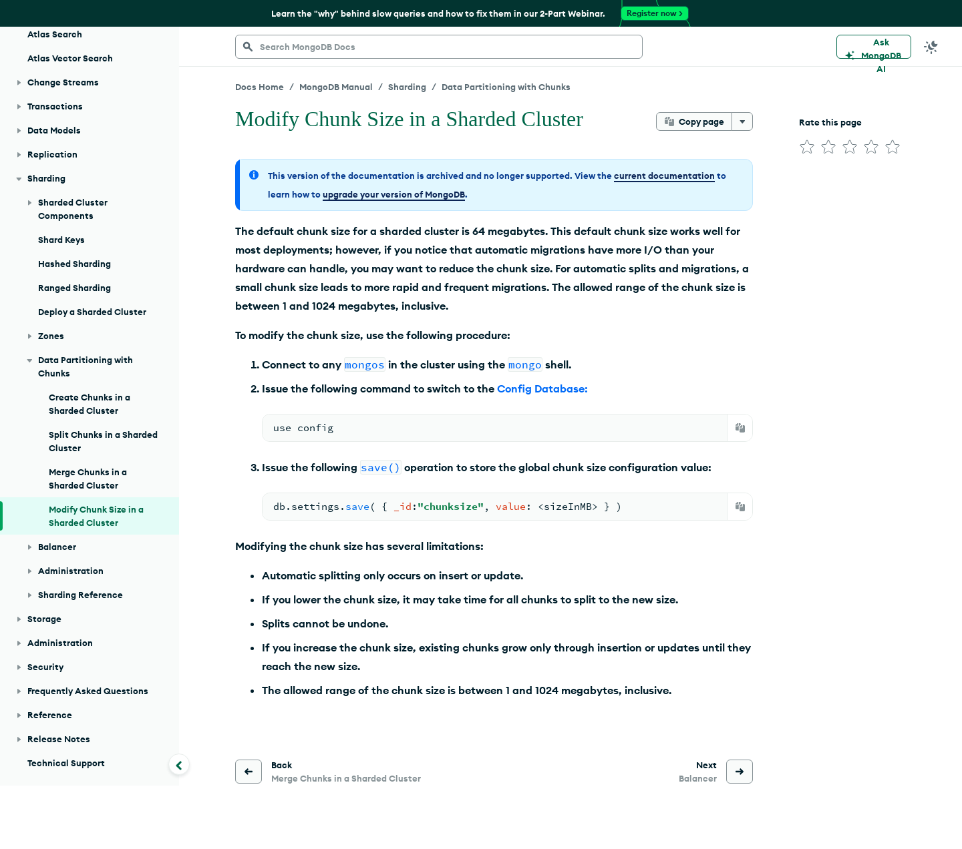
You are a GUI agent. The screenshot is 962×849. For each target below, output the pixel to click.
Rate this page (830, 122)
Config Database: (542, 388)
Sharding (407, 86)
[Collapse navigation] (179, 764)
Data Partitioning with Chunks (506, 86)
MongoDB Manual (336, 86)
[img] (807, 147)
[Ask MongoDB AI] (873, 47)
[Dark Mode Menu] (931, 46)
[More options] (742, 121)
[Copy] (740, 427)
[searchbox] (439, 47)
